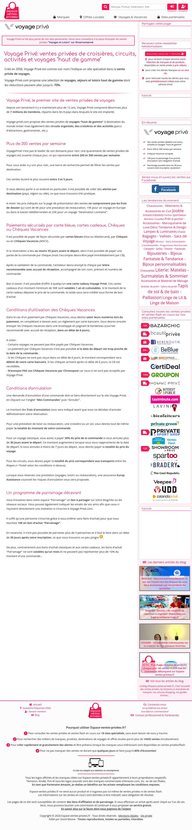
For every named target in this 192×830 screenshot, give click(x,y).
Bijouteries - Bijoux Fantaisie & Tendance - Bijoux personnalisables (164, 260)
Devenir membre (35, 711)
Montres (149, 220)
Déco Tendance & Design (168, 229)
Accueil (35, 704)
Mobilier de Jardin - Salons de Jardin (159, 288)
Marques (61, 17)
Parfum (168, 216)
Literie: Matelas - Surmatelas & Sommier (165, 274)
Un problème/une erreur (154, 708)
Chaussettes (147, 272)
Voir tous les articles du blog (164, 682)
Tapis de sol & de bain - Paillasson (165, 293)
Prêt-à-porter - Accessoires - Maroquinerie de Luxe (164, 224)
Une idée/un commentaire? (155, 711)
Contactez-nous (154, 704)
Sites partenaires (171, 17)
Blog (35, 715)
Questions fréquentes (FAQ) (35, 708)
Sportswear (179, 216)
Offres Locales (92, 17)
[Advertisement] (165, 108)
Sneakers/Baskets (153, 216)
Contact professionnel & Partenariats (155, 715)
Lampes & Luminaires (160, 233)
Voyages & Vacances (130, 17)
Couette (159, 220)
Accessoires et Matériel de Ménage (164, 282)
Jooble (178, 212)
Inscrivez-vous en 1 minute (166, 55)
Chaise (181, 233)
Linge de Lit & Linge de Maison (168, 302)
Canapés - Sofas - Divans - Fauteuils (164, 250)
